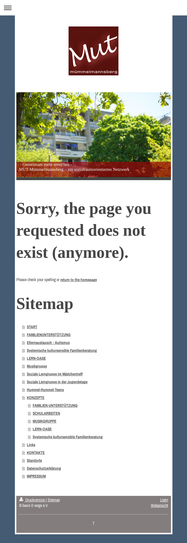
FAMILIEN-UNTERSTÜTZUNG (55, 405)
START (32, 326)
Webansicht (159, 505)
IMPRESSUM (36, 476)
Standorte (34, 460)
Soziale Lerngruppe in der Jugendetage (57, 381)
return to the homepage (78, 279)
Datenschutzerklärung (44, 468)
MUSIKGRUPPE (44, 421)
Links (31, 444)
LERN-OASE (36, 358)
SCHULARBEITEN (46, 413)
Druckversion (32, 500)
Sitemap (54, 500)
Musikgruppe (37, 366)
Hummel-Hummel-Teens (45, 389)
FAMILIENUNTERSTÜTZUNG (49, 334)
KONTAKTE (36, 452)
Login (164, 500)
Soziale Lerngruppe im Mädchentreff (55, 374)
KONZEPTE (35, 397)
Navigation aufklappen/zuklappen (93, 7)
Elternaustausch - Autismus (48, 342)
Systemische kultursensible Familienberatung (62, 350)
